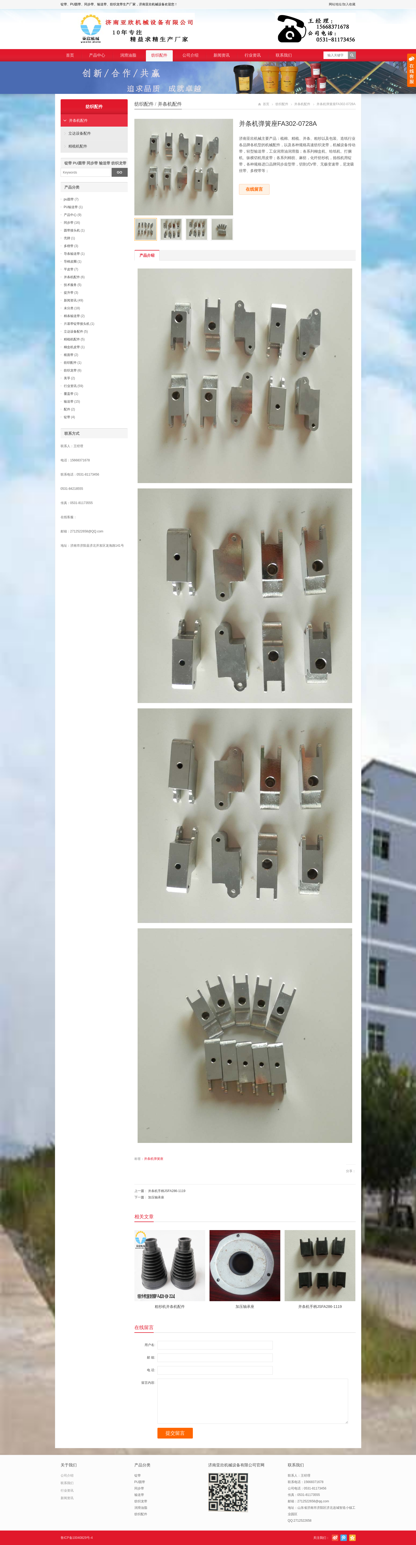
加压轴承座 (156, 1197)
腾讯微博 (343, 1538)
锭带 (67, 417)
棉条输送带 (72, 316)
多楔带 (68, 246)
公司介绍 (190, 55)
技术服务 (70, 285)
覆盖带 (68, 394)
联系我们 (284, 55)
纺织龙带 (70, 370)
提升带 (68, 293)
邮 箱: (151, 1357)
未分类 (68, 308)
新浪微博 (335, 1538)
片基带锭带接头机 (77, 324)
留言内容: (148, 1383)
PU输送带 (71, 207)
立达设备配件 (79, 133)
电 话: (151, 1370)
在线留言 (254, 189)
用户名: (150, 1345)
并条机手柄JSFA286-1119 (166, 1191)
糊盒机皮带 (72, 347)
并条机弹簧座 (153, 1159)
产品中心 (97, 55)
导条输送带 (72, 254)
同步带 (68, 223)
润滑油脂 (128, 55)
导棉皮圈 (70, 261)
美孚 (67, 378)
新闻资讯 (221, 55)
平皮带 (68, 269)
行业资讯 (253, 55)
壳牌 (67, 238)
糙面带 (68, 355)
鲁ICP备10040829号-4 (77, 1538)
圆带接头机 (72, 230)
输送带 (68, 401)
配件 (67, 409)
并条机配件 (170, 104)
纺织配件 (159, 55)
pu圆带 (69, 199)
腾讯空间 (352, 1538)
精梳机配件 (77, 146)
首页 (70, 55)
